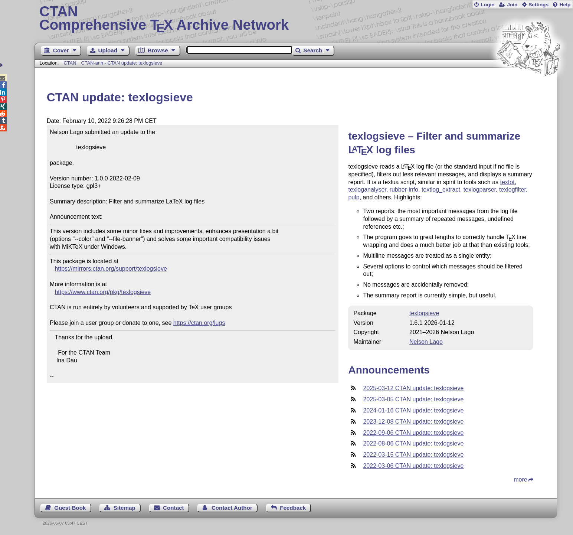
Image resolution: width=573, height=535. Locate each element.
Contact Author (232, 508)
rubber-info (404, 189)
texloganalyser (367, 189)
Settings (538, 4)
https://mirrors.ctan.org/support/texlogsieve (111, 268)
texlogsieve (424, 313)
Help (565, 4)
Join (512, 4)
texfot (507, 182)
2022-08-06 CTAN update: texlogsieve (413, 443)
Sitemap (124, 508)
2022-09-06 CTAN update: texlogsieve (413, 433)
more (520, 479)
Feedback (293, 508)
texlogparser (480, 189)
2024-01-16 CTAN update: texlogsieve (413, 410)
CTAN (70, 63)
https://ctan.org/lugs (199, 323)
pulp (353, 197)
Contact (173, 508)
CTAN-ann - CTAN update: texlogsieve (122, 63)
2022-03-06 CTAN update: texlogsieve (413, 466)
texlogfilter (512, 189)
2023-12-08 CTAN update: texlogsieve (413, 421)
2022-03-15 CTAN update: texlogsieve (413, 454)
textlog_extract (441, 189)
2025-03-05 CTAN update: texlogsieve (413, 399)
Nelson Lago (426, 342)
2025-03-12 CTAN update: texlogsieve (413, 388)
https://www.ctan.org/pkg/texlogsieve (103, 292)
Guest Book (70, 508)
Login (487, 4)
